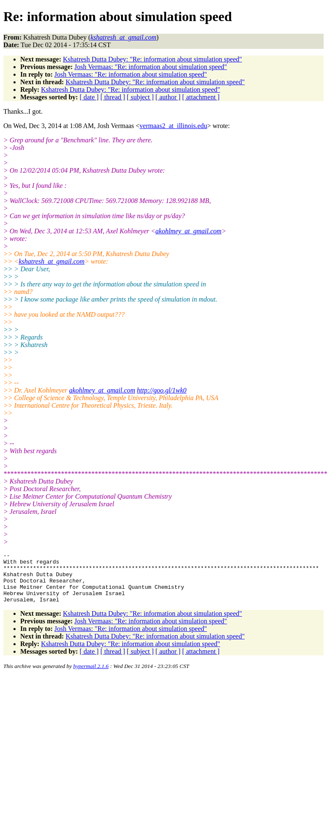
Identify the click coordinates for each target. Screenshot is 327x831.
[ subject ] (140, 97)
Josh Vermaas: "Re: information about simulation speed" (151, 66)
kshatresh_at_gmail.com (51, 261)
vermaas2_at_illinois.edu (173, 125)
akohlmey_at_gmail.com (188, 231)
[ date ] (89, 97)
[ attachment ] (201, 97)
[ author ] (168, 97)
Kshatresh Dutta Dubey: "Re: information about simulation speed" (152, 59)
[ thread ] (112, 97)
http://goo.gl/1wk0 (162, 390)
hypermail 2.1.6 (91, 676)
